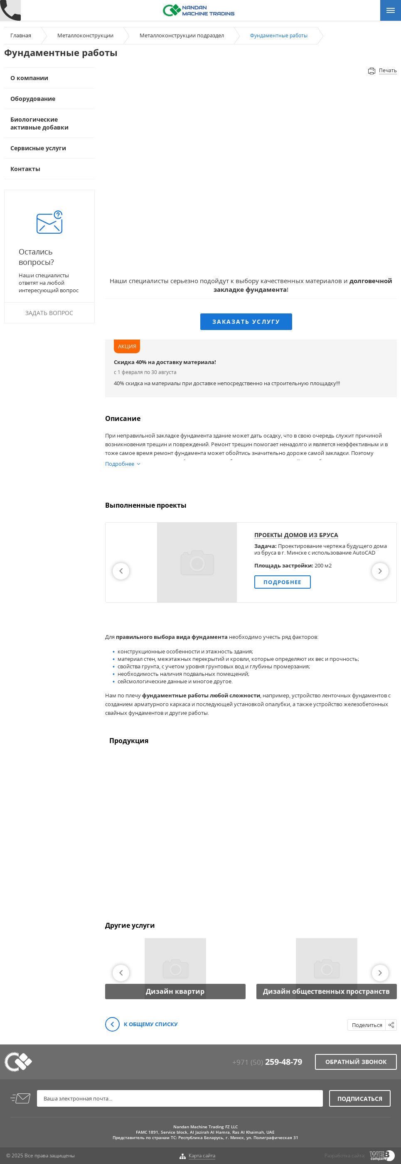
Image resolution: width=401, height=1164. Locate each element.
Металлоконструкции (85, 35)
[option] (251, 562)
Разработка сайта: (345, 1155)
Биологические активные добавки (39, 123)
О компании (29, 78)
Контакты (25, 169)
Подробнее (282, 582)
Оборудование (32, 99)
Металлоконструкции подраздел (182, 35)
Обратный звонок (355, 1062)
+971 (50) (267, 1062)
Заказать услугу (246, 321)
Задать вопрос (49, 313)
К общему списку (141, 1025)
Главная (20, 35)
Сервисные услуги (38, 148)
